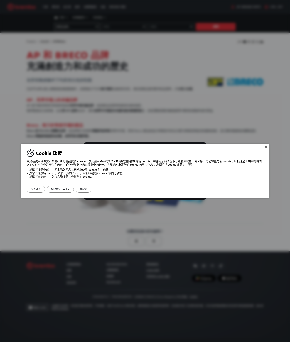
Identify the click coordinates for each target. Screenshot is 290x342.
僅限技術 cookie (65, 189)
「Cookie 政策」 (175, 164)
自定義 (92, 189)
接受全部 (37, 189)
